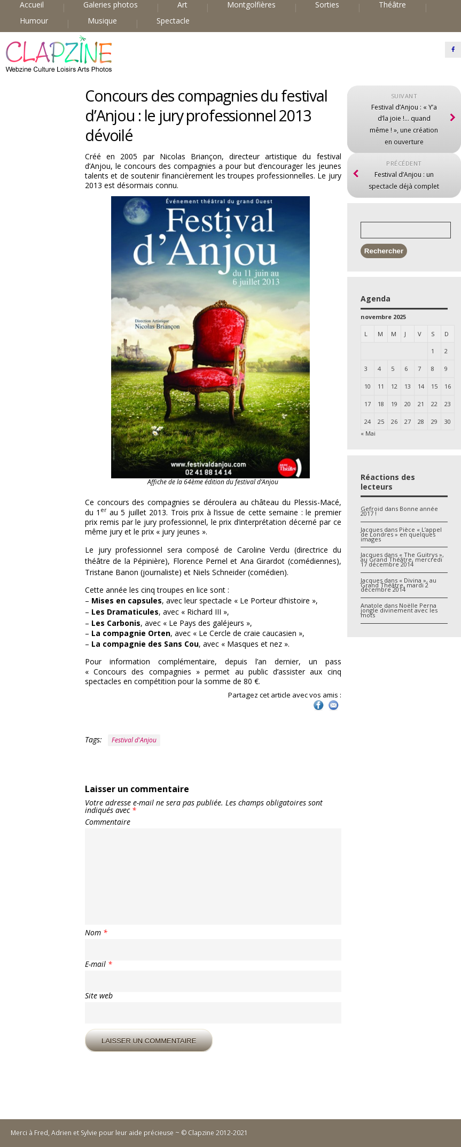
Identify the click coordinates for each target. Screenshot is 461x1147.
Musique (102, 21)
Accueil (32, 5)
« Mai (368, 433)
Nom (96, 932)
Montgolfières (251, 5)
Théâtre (392, 5)
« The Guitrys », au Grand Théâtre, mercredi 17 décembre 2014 (402, 559)
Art (182, 5)
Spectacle (173, 21)
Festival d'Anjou (134, 740)
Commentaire (107, 822)
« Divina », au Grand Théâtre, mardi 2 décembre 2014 (398, 585)
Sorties (327, 5)
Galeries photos (110, 5)
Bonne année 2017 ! (399, 511)
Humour (34, 21)
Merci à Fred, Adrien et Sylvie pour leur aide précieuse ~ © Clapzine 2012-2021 (129, 1132)
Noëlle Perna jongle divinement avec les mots (399, 610)
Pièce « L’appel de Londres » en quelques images (401, 534)
